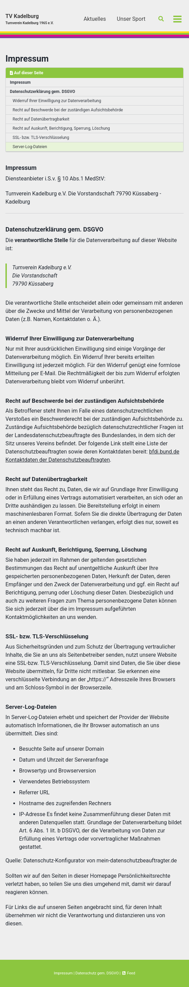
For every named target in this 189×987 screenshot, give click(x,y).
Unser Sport (131, 19)
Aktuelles (94, 19)
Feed (128, 973)
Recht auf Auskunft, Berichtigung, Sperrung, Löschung (61, 128)
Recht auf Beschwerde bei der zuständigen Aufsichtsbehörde (68, 110)
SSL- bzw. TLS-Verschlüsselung (41, 137)
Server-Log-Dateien (30, 146)
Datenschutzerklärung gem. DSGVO (42, 91)
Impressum (27, 59)
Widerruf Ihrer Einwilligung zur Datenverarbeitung (57, 100)
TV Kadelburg (29, 19)
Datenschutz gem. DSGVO (97, 973)
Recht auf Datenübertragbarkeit (41, 119)
